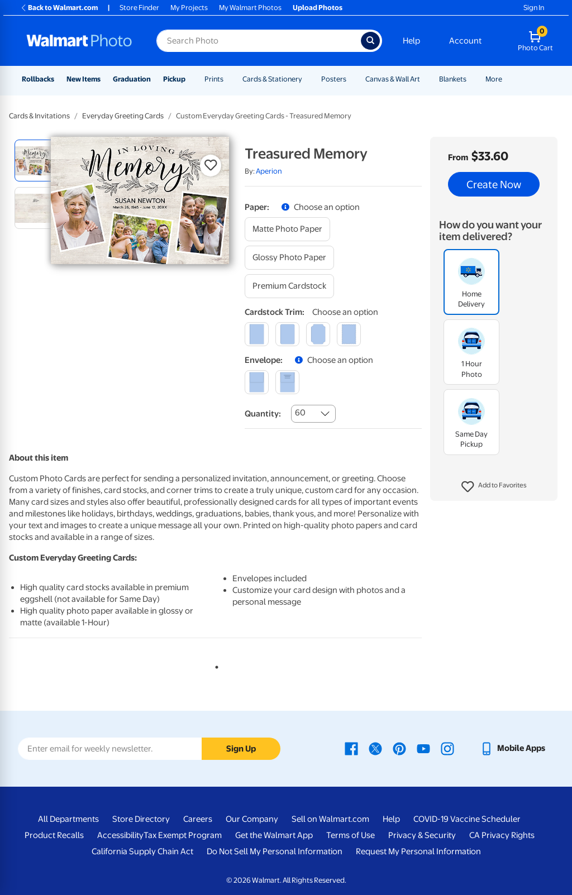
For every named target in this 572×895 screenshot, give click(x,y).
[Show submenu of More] (507, 79)
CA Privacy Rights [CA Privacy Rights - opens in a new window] (502, 835)
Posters (333, 79)
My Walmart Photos (250, 7)
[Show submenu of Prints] (228, 79)
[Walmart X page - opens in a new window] (375, 748)
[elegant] (318, 334)
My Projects (189, 7)
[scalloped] (349, 334)
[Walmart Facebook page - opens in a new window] (351, 748)
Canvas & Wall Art (392, 79)
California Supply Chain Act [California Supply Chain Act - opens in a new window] (142, 851)
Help (411, 41)
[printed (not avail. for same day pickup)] (287, 382)
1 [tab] (214, 665)
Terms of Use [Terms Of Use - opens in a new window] (350, 835)
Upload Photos (317, 7)
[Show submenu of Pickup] (190, 79)
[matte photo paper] (287, 229)
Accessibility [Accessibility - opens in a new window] (120, 835)
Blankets (452, 79)
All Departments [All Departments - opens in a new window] (68, 819)
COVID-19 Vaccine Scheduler (467, 819)
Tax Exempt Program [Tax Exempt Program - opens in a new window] (183, 835)
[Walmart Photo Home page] (79, 40)
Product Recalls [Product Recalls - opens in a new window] (54, 835)
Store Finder (139, 7)
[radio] (35, 160)
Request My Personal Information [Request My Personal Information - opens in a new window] (418, 851)
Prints (213, 79)
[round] (287, 334)
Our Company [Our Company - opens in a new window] (252, 819)
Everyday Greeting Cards (123, 116)
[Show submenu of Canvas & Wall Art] (425, 79)
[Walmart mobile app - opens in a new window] (512, 748)
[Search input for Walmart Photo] (258, 41)
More (493, 79)
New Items (83, 79)
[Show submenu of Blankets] (471, 79)
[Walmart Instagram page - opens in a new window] (447, 748)
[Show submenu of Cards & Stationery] (307, 79)
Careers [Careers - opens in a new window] (197, 819)
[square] (257, 334)
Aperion (269, 171)
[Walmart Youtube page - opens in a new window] (423, 748)
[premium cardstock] (289, 286)
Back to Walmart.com (59, 7)
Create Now (493, 184)
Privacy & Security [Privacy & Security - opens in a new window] (422, 835)
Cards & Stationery (272, 79)
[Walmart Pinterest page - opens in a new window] (399, 748)
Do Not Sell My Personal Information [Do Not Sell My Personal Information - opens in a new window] (274, 851)
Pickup (174, 79)
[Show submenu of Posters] (351, 79)
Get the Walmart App (274, 835)
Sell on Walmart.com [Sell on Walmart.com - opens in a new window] (330, 819)
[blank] (257, 382)
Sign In (533, 7)
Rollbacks (38, 79)
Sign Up (241, 749)
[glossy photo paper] (289, 258)
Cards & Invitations (39, 116)
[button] (494, 486)
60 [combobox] (300, 413)
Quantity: (263, 414)
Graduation (132, 79)
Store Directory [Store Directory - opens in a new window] (141, 819)
